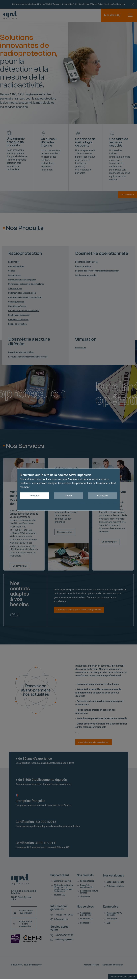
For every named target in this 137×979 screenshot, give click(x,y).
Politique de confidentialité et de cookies (97, 503)
